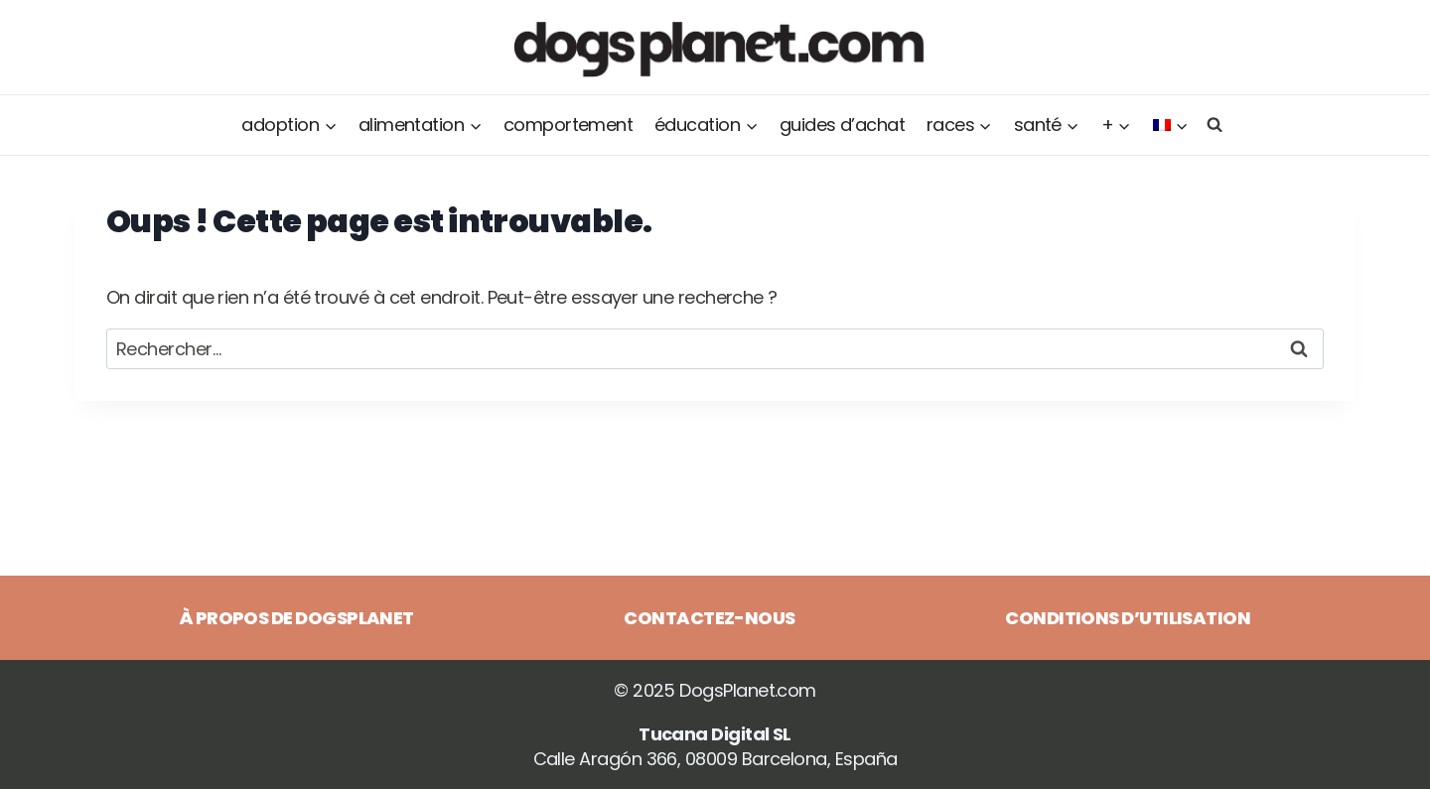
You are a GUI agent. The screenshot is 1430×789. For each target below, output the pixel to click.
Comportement (568, 124)
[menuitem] (1171, 125)
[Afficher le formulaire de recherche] (1210, 124)
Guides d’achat (842, 124)
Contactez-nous (709, 617)
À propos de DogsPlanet (297, 617)
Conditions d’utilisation (1127, 617)
